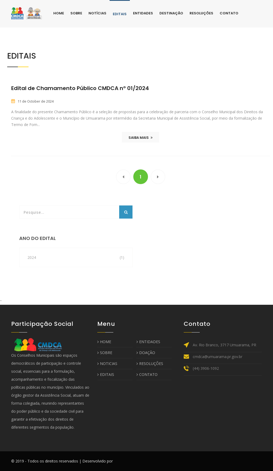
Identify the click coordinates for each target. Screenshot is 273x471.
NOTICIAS (107, 363)
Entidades (143, 13)
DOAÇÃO (145, 352)
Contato (229, 13)
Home (58, 13)
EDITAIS (105, 374)
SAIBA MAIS (140, 137)
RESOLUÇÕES (149, 363)
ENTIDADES (148, 341)
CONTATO (147, 374)
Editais (120, 14)
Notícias (97, 13)
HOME (104, 341)
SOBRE (104, 352)
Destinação (171, 13)
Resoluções (201, 13)
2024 (31, 266)
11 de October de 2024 (36, 101)
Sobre (76, 13)
